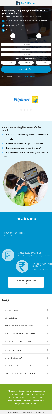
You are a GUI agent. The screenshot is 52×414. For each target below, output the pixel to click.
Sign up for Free (26, 69)
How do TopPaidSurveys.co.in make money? (21, 366)
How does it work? (12, 310)
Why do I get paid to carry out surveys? (19, 326)
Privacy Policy (30, 76)
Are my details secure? (13, 358)
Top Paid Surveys (26, 3)
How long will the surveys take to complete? (21, 333)
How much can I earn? (13, 350)
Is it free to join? (11, 318)
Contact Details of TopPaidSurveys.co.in (20, 373)
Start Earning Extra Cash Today (26, 282)
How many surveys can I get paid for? (19, 341)
